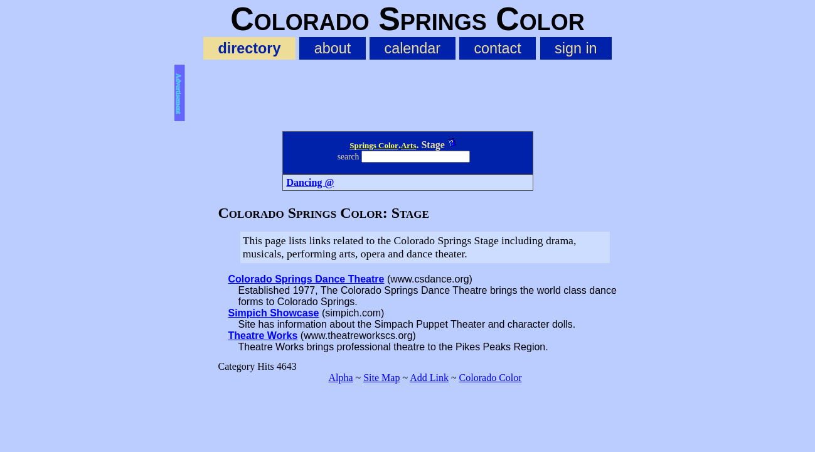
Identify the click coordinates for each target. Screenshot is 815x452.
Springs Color (373, 145)
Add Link (429, 377)
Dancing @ (310, 182)
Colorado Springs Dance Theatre (306, 279)
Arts (409, 145)
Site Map (381, 377)
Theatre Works (263, 335)
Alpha (340, 377)
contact (497, 48)
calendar (412, 48)
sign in (576, 48)
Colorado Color (490, 377)
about (332, 48)
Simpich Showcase (273, 313)
